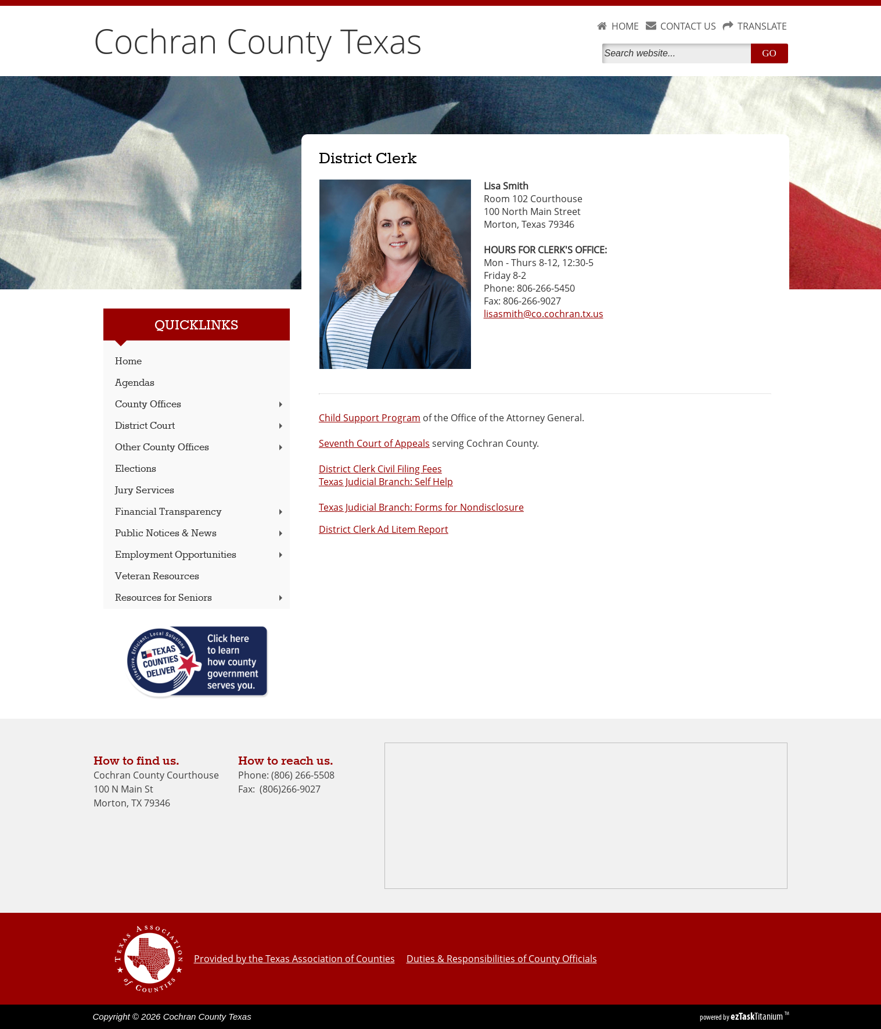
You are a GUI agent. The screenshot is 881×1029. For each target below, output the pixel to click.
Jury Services (144, 491)
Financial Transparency (200, 512)
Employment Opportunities (200, 555)
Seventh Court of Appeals (374, 443)
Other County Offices (200, 448)
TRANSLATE (762, 26)
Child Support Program (369, 417)
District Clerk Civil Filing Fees (380, 468)
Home (128, 362)
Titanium (758, 1016)
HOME (625, 26)
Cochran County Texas (258, 41)
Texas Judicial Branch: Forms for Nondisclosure (421, 507)
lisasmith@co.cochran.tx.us (543, 313)
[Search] (679, 53)
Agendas (134, 383)
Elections (135, 469)
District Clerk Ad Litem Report (383, 529)
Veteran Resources (157, 577)
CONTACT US (688, 26)
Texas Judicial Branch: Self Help (386, 481)
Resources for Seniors (200, 598)
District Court (200, 426)
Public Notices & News (200, 534)
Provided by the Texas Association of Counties (294, 958)
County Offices (200, 405)
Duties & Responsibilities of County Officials (502, 958)
